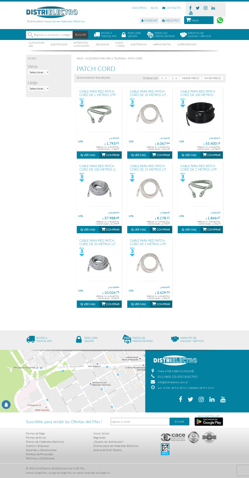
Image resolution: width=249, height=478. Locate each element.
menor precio (190, 78)
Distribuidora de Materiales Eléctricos (116, 445)
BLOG (154, 7)
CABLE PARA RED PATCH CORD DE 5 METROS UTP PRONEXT (148, 242)
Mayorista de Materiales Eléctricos (64, 21)
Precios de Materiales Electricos (45, 441)
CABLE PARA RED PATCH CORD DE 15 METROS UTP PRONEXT (149, 167)
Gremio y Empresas (37, 445)
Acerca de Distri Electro (107, 450)
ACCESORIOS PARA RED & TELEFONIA (105, 58)
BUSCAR (80, 34)
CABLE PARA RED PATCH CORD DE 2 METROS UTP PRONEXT (198, 167)
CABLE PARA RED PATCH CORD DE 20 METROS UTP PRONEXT (98, 242)
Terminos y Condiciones (40, 458)
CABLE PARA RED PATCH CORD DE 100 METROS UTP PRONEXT (99, 167)
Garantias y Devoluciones (41, 450)
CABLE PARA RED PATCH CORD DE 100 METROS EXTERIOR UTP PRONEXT (198, 93)
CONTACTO (171, 7)
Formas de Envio (36, 437)
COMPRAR (110, 154)
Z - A (174, 78)
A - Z (164, 78)
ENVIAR (179, 421)
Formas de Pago (35, 433)
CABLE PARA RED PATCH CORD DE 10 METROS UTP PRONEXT (149, 93)
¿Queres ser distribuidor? (108, 441)
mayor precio (212, 78)
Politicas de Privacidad (39, 454)
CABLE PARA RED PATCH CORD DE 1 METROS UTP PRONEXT (97, 93)
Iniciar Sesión (101, 433)
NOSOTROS (139, 7)
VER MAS (88, 155)
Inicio (80, 58)
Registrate (99, 437)
